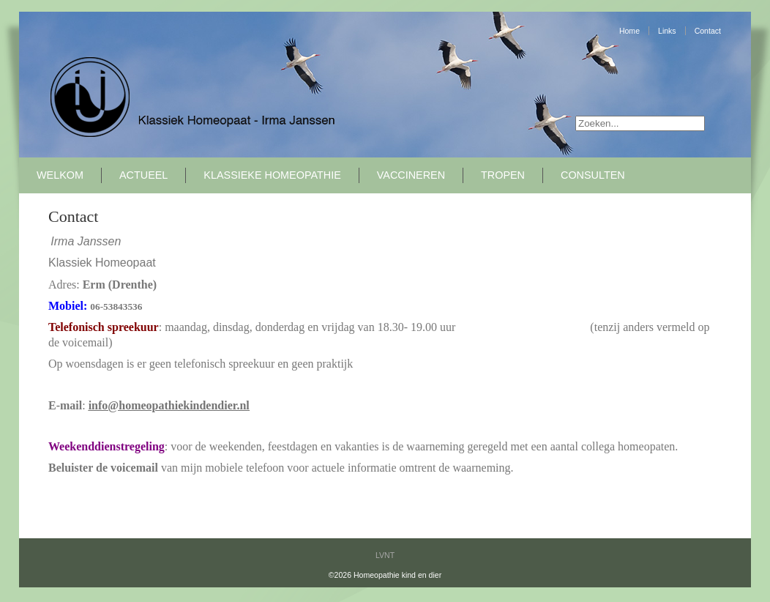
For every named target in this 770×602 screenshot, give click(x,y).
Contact (708, 30)
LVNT (385, 555)
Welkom (60, 175)
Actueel (143, 175)
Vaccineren (411, 175)
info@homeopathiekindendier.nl (169, 405)
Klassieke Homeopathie (271, 175)
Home (629, 30)
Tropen (503, 175)
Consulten (593, 175)
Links (667, 30)
